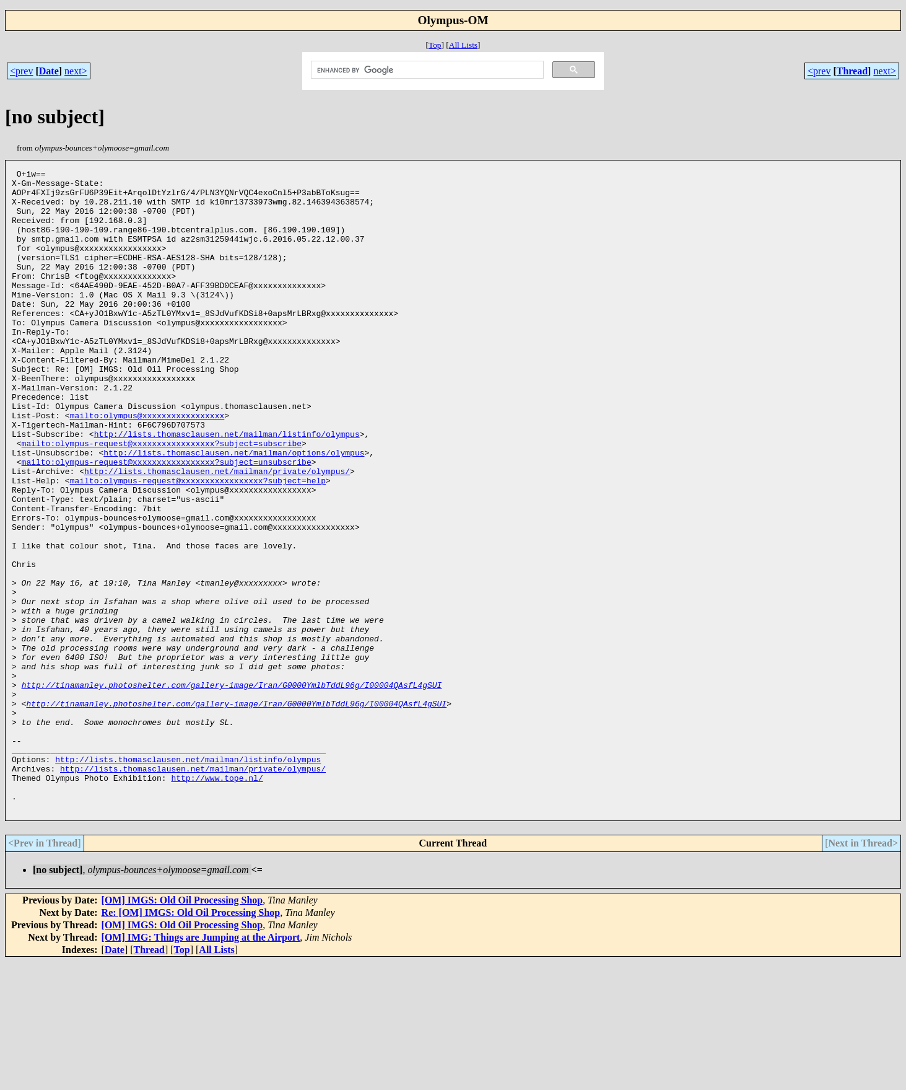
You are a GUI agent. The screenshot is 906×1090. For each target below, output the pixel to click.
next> (75, 71)
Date (49, 71)
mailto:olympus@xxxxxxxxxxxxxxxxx (147, 465)
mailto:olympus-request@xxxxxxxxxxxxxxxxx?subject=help (198, 543)
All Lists (463, 45)
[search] (426, 70)
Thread (852, 71)
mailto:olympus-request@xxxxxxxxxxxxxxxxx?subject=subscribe (162, 498)
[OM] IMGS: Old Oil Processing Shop (182, 1028)
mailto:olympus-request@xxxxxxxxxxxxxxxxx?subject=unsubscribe (166, 521)
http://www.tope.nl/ (217, 900)
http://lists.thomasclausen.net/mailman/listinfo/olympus (227, 487)
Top (435, 45)
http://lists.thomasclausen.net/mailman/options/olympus (233, 510)
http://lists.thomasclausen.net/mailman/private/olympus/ (217, 532)
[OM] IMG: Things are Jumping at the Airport (201, 1065)
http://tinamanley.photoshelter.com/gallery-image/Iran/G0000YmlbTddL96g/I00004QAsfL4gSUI (232, 788)
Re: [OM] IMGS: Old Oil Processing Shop (191, 1040)
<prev (21, 71)
